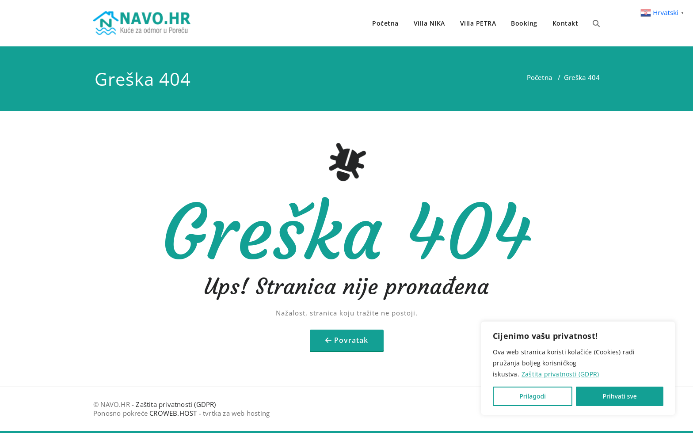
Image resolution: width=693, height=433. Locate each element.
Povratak (351, 340)
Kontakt (565, 23)
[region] (578, 368)
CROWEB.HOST (173, 413)
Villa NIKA (429, 23)
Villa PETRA (478, 23)
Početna (385, 23)
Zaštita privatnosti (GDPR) (560, 374)
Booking (524, 23)
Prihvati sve (619, 396)
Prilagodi (532, 396)
